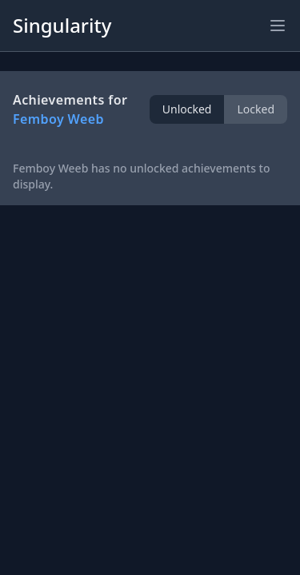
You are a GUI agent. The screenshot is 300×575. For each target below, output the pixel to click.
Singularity (62, 25)
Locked (255, 109)
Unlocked (187, 109)
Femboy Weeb (58, 119)
